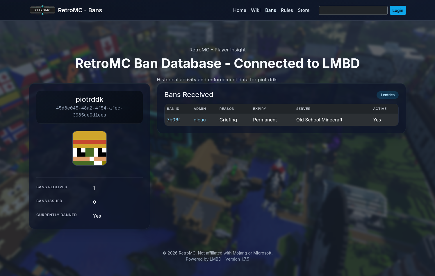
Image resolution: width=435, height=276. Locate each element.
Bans (270, 10)
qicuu (200, 120)
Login (398, 10)
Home (239, 10)
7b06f (173, 120)
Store (304, 10)
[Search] (353, 10)
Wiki (256, 10)
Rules (287, 10)
